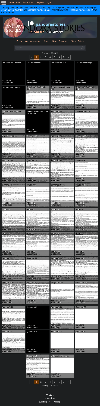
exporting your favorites (12, 10)
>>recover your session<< (81, 10)
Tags (46, 41)
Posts (25, 2)
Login (48, 2)
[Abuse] (57, 402)
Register (40, 2)
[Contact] (43, 402)
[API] (50, 402)
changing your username (39, 10)
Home (11, 2)
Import (32, 2)
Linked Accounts (59, 41)
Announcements (32, 41)
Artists (18, 2)
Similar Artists (77, 41)
